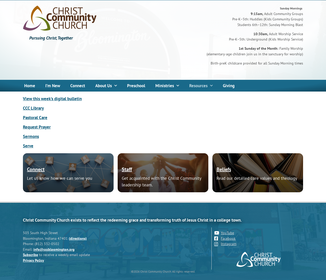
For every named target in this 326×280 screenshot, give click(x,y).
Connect (77, 85)
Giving (229, 85)
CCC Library (33, 108)
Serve (28, 146)
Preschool (136, 85)
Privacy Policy (33, 260)
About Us (106, 86)
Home (29, 85)
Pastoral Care (35, 117)
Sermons (31, 136)
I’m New (52, 85)
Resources (201, 86)
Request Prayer (37, 127)
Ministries (167, 86)
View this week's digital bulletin (52, 98)
